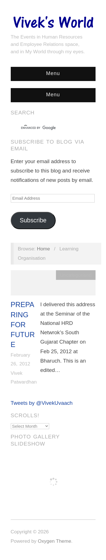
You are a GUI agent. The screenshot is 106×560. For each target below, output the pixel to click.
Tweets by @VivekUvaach (42, 403)
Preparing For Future (23, 324)
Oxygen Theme (54, 541)
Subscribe (33, 220)
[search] (48, 128)
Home (43, 249)
